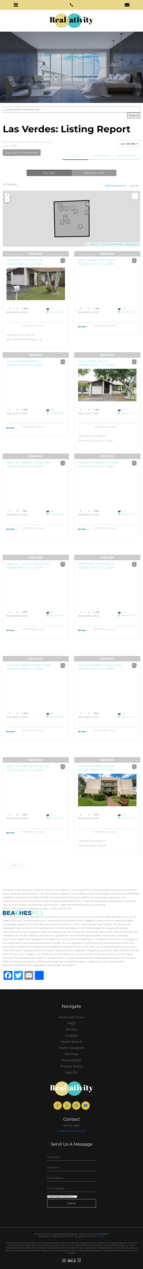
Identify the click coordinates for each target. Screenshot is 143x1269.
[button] (16, 5)
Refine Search (115, 185)
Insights (71, 1035)
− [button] (7, 200)
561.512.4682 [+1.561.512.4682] (71, 1125)
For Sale (49, 173)
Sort (134, 185)
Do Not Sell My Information (51, 1234)
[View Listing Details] (36, 284)
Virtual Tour (54, 311)
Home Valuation (71, 1048)
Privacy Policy (71, 1066)
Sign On (71, 1072)
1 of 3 (14, 865)
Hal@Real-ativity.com (72, 1131)
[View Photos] (48, 308)
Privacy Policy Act (81, 1234)
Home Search (71, 1041)
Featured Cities (71, 1017)
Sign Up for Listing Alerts (21, 152)
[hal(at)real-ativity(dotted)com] (127, 5)
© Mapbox (92, 244)
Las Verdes (129, 143)
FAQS (71, 1023)
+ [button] (7, 195)
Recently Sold (94, 173)
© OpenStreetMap (111, 244)
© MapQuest (131, 244)
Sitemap (71, 1054)
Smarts (71, 1029)
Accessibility (71, 1060)
